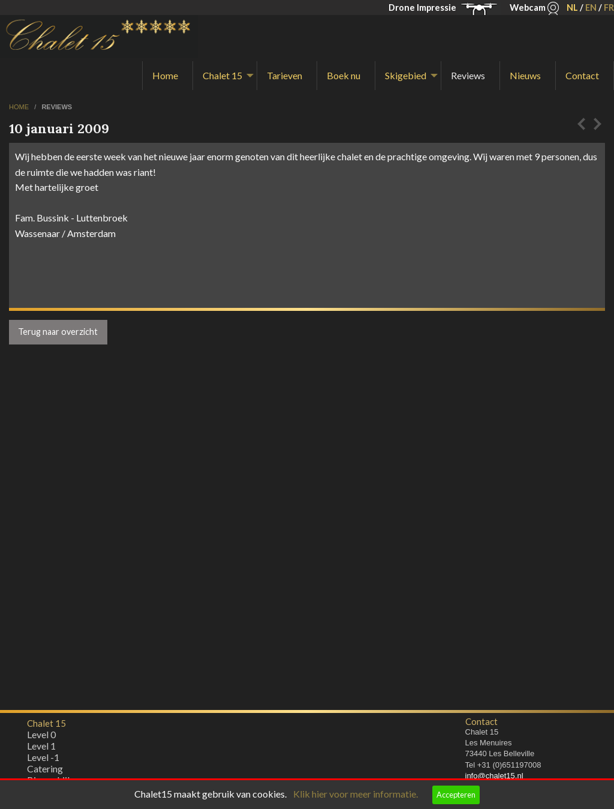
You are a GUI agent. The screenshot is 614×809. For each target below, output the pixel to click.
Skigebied (405, 75)
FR (609, 7)
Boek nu (343, 75)
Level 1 (41, 748)
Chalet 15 (222, 75)
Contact (582, 75)
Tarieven (284, 75)
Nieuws (525, 75)
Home (165, 75)
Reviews (468, 75)
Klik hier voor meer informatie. (355, 793)
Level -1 (43, 760)
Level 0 (41, 737)
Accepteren (456, 794)
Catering (45, 771)
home (20, 106)
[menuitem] (167, 75)
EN (591, 7)
